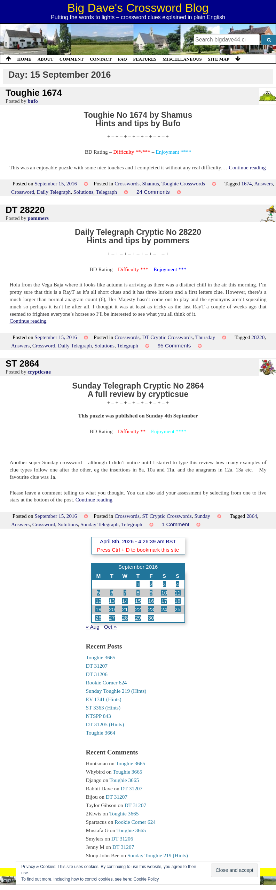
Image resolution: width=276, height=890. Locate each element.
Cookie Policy (146, 879)
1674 (246, 183)
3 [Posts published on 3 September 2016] (164, 584)
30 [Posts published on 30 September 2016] (151, 618)
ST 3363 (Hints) (103, 708)
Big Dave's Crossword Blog (138, 7)
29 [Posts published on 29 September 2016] (138, 618)
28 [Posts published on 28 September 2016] (125, 618)
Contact (101, 59)
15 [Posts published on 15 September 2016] (138, 601)
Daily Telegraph (54, 192)
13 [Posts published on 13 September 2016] (112, 601)
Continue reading (247, 167)
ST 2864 (22, 363)
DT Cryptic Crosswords (167, 337)
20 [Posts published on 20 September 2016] (112, 609)
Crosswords (127, 183)
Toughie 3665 (101, 657)
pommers (38, 218)
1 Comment (175, 524)
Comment (72, 59)
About (46, 59)
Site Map (218, 59)
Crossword (22, 192)
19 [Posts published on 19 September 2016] (98, 609)
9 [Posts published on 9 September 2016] (151, 593)
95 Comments (174, 345)
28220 (258, 337)
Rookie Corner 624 (106, 682)
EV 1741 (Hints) (103, 699)
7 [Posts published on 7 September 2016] (125, 593)
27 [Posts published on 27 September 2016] (112, 618)
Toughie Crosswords (183, 183)
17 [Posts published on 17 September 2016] (164, 601)
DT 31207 (97, 666)
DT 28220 (25, 210)
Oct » (110, 627)
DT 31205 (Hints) (105, 724)
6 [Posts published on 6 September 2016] (111, 593)
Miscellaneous (182, 59)
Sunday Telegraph (99, 524)
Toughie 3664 (101, 733)
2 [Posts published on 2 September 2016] (151, 584)
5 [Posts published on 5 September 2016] (98, 593)
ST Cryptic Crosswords (166, 516)
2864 (251, 516)
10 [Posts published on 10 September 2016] (164, 593)
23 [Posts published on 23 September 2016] (151, 609)
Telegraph (106, 192)
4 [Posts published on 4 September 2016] (177, 584)
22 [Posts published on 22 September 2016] (138, 609)
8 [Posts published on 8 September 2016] (138, 593)
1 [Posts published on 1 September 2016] (138, 584)
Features (144, 59)
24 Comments (153, 192)
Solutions (83, 192)
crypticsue (39, 372)
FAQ (122, 59)
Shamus (150, 183)
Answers (263, 183)
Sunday (202, 516)
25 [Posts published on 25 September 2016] (178, 609)
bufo (32, 101)
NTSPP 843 (98, 716)
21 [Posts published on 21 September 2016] (125, 609)
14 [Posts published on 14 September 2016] (125, 601)
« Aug (93, 627)
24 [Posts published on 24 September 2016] (164, 609)
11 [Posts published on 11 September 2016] (178, 593)
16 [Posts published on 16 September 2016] (151, 601)
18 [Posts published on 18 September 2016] (178, 601)
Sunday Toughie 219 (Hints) (116, 691)
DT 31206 (97, 674)
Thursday (205, 337)
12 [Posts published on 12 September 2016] (98, 601)
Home (24, 59)
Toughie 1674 (34, 93)
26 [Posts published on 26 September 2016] (98, 618)
